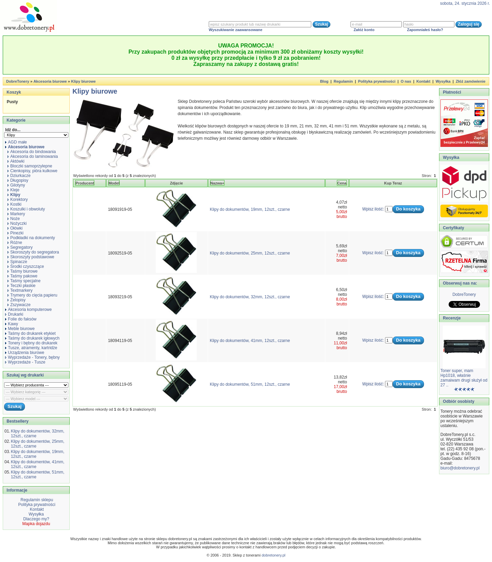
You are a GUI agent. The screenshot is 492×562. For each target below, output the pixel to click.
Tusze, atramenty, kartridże (31, 347)
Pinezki (16, 233)
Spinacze (17, 261)
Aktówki (16, 161)
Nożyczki (17, 223)
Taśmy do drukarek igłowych (32, 338)
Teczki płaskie (22, 285)
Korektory (18, 199)
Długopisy (18, 180)
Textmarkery (20, 290)
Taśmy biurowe (23, 271)
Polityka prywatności (376, 81)
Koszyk (13, 92)
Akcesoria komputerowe (28, 309)
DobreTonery (464, 294)
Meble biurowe (20, 328)
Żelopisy (17, 300)
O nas (406, 81)
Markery (16, 213)
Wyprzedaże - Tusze (25, 362)
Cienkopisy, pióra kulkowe (32, 170)
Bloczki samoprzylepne (30, 166)
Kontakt (423, 81)
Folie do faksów (20, 319)
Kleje (13, 190)
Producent (85, 183)
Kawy (11, 323)
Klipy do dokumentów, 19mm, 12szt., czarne (250, 209)
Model (114, 183)
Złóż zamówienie (471, 81)
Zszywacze (19, 304)
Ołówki (15, 228)
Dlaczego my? (36, 519)
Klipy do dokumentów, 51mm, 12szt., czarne (250, 384)
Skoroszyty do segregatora (33, 252)
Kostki (15, 204)
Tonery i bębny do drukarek (31, 343)
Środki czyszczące (26, 266)
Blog (324, 81)
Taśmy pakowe (22, 276)
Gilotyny (16, 185)
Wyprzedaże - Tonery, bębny (32, 357)
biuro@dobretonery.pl (460, 468)
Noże (14, 218)
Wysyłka (443, 81)
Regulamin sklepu (36, 499)
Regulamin (343, 81)
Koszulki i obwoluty (26, 209)
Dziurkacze (19, 175)
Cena (341, 183)
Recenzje (451, 318)
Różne (15, 242)
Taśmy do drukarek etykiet (30, 333)
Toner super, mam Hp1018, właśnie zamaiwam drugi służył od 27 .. (463, 377)
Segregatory (20, 247)
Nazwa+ (217, 183)
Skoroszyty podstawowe (31, 257)
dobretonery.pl (274, 555)
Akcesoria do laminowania (33, 156)
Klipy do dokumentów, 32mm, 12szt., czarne (250, 296)
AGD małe (16, 142)
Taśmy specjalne (24, 280)
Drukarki (14, 314)
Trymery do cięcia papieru (32, 295)
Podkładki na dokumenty (31, 237)
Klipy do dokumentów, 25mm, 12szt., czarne (250, 253)
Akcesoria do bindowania (32, 151)
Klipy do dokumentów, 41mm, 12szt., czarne (250, 340)
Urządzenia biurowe (24, 352)
